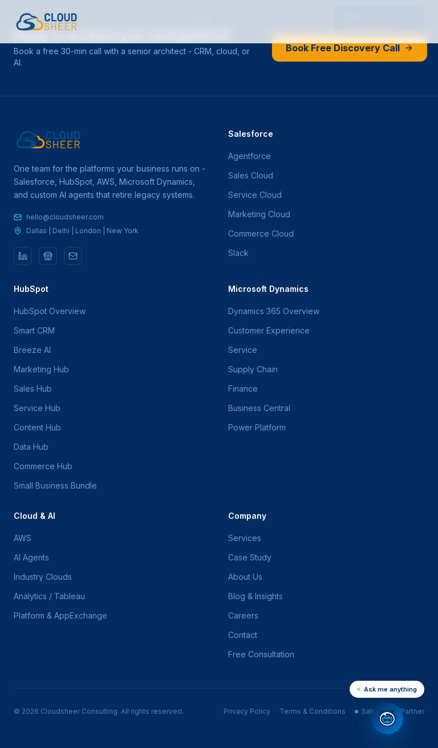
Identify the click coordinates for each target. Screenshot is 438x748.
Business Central (259, 408)
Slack (238, 253)
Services (174, 21)
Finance (243, 388)
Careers (309, 21)
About (223, 21)
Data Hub (31, 447)
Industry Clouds (43, 577)
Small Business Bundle (55, 485)
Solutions (112, 21)
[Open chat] (387, 718)
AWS (22, 538)
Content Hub (37, 427)
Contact (242, 635)
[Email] (73, 256)
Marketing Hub (41, 369)
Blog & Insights (255, 596)
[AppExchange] (48, 256)
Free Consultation (372, 21)
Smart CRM (34, 330)
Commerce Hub (43, 466)
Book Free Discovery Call (349, 48)
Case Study (249, 557)
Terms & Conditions (312, 711)
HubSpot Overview (50, 311)
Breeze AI (32, 350)
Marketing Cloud (259, 214)
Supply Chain (253, 369)
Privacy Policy (247, 711)
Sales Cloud (250, 175)
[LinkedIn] (23, 256)
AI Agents (31, 557)
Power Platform (257, 427)
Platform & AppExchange (60, 615)
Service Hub (37, 408)
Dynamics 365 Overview (273, 311)
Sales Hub (33, 388)
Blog (264, 21)
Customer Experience (269, 330)
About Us (245, 577)
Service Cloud (255, 195)
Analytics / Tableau (49, 596)
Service (242, 350)
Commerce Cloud (261, 233)
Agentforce (249, 156)
